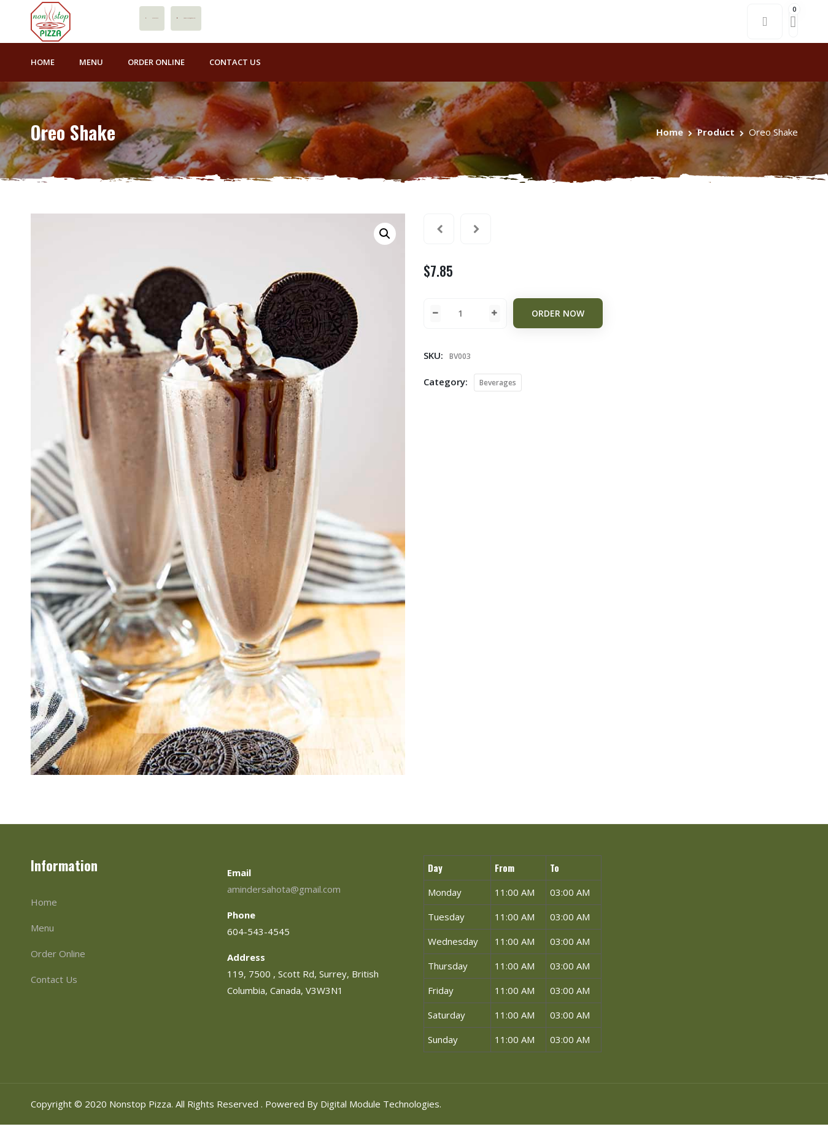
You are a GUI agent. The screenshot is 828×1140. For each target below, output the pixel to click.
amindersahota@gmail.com (369, 26)
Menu (91, 77)
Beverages (497, 398)
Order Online (156, 77)
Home (43, 77)
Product (716, 147)
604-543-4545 (265, 26)
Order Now (558, 328)
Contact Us (235, 77)
